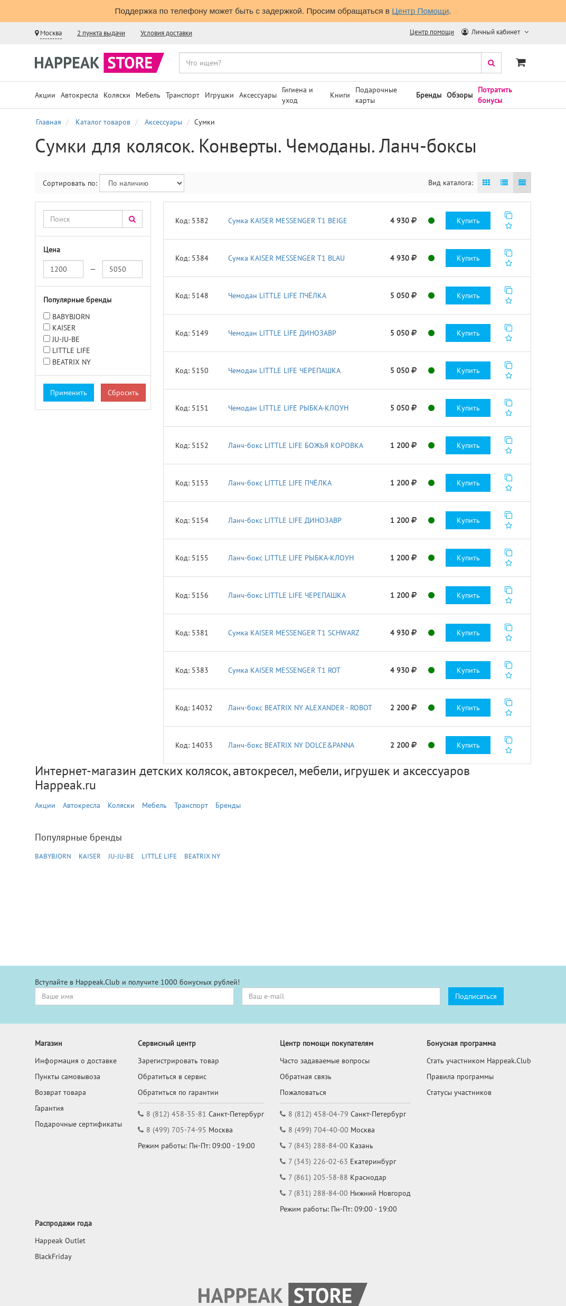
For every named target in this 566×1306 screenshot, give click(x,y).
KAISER (64, 327)
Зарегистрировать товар (178, 1060)
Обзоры (460, 95)
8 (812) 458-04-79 (318, 1114)
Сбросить (123, 392)
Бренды (428, 95)
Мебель (148, 95)
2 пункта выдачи (101, 32)
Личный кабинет (491, 31)
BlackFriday (53, 1256)
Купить (468, 220)
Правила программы (460, 1076)
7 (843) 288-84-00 (318, 1145)
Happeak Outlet (60, 1240)
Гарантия (49, 1108)
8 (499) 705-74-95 (176, 1130)
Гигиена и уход (297, 95)
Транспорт (183, 95)
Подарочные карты (376, 95)
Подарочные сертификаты (78, 1124)
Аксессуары (258, 95)
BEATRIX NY (71, 362)
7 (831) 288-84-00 (318, 1193)
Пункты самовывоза (67, 1076)
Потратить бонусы (495, 95)
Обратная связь (306, 1076)
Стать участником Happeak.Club (479, 1060)
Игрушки (219, 95)
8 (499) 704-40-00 (318, 1130)
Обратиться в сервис (172, 1076)
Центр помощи (432, 31)
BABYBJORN (71, 316)
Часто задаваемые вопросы (325, 1060)
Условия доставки (166, 32)
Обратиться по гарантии (178, 1092)
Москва (51, 32)
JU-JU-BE (66, 339)
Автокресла (79, 95)
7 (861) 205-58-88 (318, 1177)
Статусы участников (459, 1092)
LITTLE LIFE (71, 350)
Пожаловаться (303, 1092)
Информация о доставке (76, 1060)
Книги (340, 95)
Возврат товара (60, 1092)
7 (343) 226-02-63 (318, 1161)
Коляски (116, 95)
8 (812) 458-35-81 (176, 1114)
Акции (45, 95)
